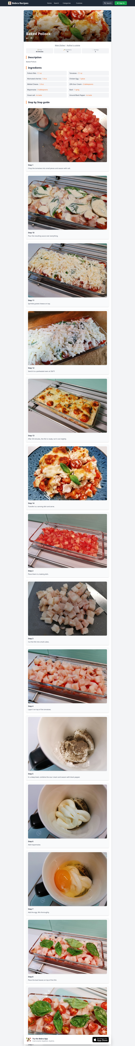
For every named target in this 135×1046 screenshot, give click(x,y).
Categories (67, 3)
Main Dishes (60, 45)
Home (49, 3)
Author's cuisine (73, 45)
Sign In (121, 3)
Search (56, 3)
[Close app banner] (109, 1037)
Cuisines (79, 3)
